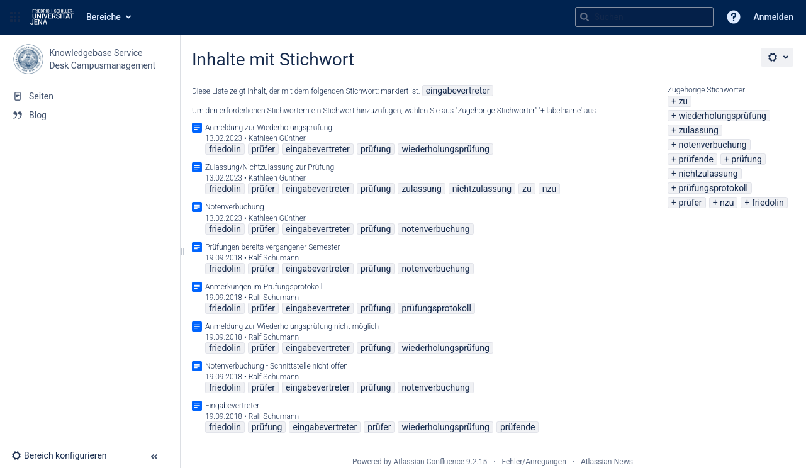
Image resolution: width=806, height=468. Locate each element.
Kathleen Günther (277, 138)
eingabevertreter (458, 91)
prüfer (690, 203)
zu (683, 101)
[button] (15, 17)
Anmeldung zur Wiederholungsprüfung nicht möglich (292, 326)
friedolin (768, 203)
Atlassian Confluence (428, 461)
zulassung (698, 130)
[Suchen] (584, 17)
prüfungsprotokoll (713, 188)
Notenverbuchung (234, 207)
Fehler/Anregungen (534, 461)
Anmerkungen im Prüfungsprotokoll (263, 286)
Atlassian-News (607, 461)
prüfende (696, 159)
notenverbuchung (712, 145)
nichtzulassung (707, 174)
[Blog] (89, 115)
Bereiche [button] (103, 17)
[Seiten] (89, 96)
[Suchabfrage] (644, 17)
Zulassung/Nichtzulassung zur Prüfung (269, 167)
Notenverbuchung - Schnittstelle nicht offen (276, 366)
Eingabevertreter (232, 405)
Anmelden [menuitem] (773, 17)
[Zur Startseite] (52, 17)
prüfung (746, 159)
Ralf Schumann (274, 258)
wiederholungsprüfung (722, 116)
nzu (727, 203)
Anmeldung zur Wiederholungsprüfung (268, 127)
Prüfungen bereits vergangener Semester (272, 247)
